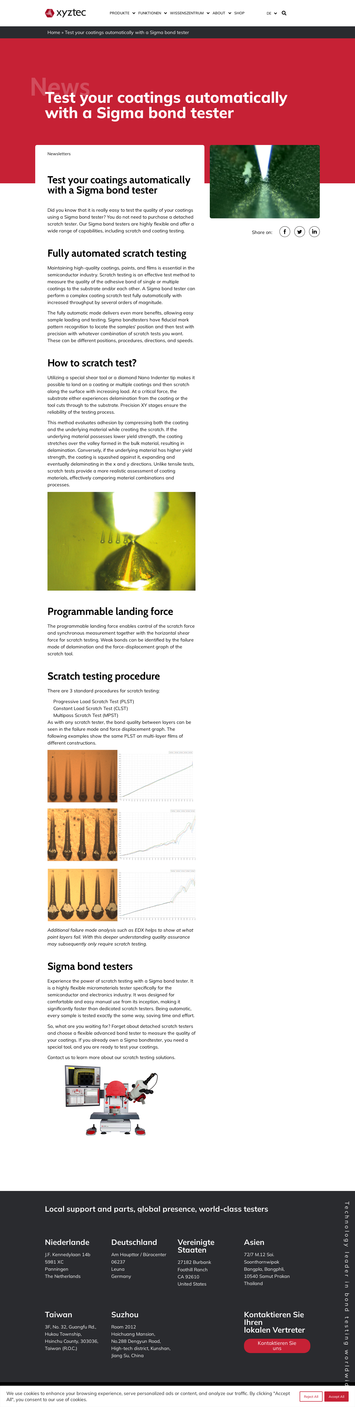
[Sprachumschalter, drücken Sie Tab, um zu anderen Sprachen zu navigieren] (271, 13)
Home (53, 32)
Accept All (336, 1396)
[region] (177, 1396)
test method (176, 275)
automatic (77, 313)
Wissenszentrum (188, 13)
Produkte (121, 13)
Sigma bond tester (84, 217)
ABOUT (221, 13)
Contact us (58, 1057)
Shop (239, 13)
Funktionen (151, 13)
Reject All (311, 1396)
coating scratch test (110, 295)
